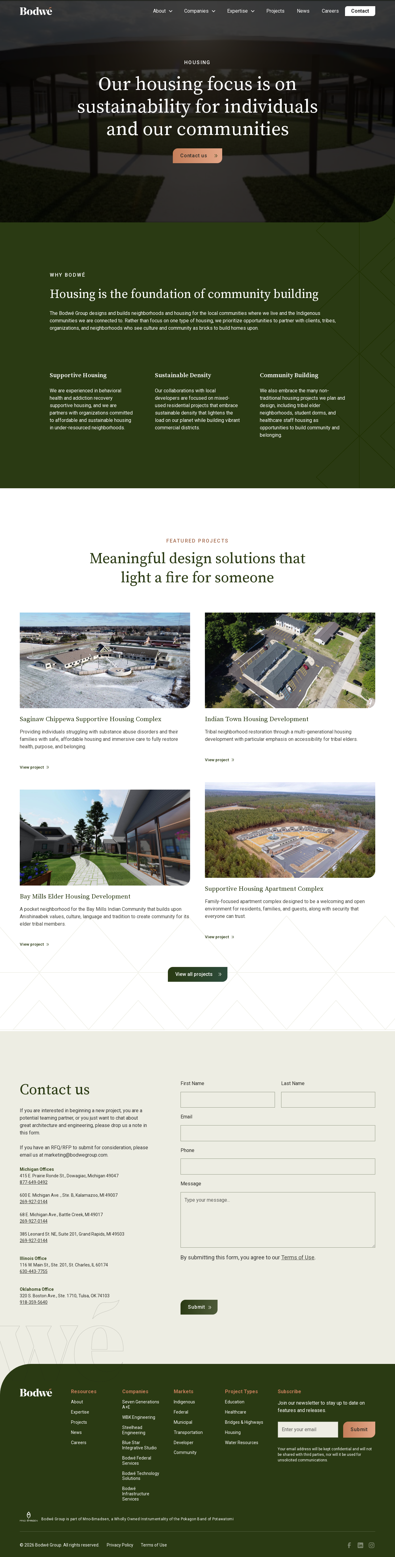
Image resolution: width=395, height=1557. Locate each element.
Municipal (183, 1422)
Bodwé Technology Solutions (140, 1476)
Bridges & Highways (244, 1422)
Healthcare (235, 1412)
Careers (330, 11)
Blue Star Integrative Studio (139, 1445)
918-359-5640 (34, 1302)
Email (186, 1117)
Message (191, 1184)
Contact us (193, 156)
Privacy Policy (120, 1545)
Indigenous (184, 1401)
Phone (187, 1150)
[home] (44, 11)
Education (234, 1401)
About (77, 1401)
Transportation (188, 1432)
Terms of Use (297, 1257)
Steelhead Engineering (133, 1430)
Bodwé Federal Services (136, 1461)
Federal (181, 1412)
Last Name (293, 1083)
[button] (162, 11)
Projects (275, 11)
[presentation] (227, 1279)
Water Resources (241, 1442)
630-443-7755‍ (34, 1271)
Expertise (80, 1412)
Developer (183, 1442)
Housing (233, 1432)
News (303, 11)
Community (185, 1452)
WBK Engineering (138, 1417)
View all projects (194, 974)
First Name (192, 1083)
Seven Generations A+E (140, 1404)
